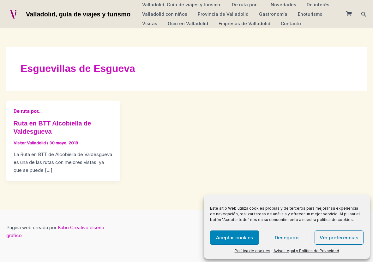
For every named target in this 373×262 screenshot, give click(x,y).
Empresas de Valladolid (240, 23)
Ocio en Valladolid (185, 23)
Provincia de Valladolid (220, 14)
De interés (312, 4)
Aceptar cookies (234, 238)
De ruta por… (243, 4)
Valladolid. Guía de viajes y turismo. (180, 4)
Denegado (286, 238)
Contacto (285, 23)
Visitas (148, 23)
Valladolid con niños (163, 14)
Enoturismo (304, 14)
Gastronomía (269, 14)
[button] (364, 14)
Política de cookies (252, 250)
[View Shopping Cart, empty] (349, 14)
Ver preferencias (339, 238)
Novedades (279, 4)
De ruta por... (28, 111)
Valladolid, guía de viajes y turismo (78, 14)
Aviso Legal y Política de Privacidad (306, 250)
